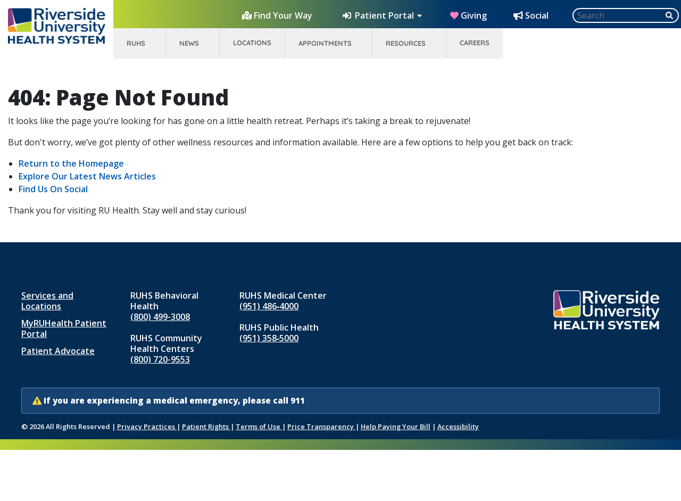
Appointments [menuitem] (325, 43)
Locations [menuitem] (252, 42)
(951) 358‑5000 (268, 338)
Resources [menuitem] (406, 43)
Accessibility (458, 426)
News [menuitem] (189, 43)
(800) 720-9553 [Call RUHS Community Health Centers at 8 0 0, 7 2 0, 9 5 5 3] (160, 359)
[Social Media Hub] (532, 15)
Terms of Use (259, 426)
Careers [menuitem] (474, 42)
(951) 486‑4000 (268, 306)
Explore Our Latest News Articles (87, 176)
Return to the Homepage (71, 163)
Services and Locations (47, 301)
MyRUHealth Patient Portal (63, 328)
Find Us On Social (53, 189)
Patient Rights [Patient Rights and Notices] (206, 426)
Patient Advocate (58, 351)
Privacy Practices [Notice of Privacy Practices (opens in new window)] (147, 426)
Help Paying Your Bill (395, 426)
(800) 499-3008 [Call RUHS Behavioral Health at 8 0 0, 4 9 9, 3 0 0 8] (160, 317)
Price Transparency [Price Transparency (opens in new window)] (321, 426)
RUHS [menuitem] (136, 43)
